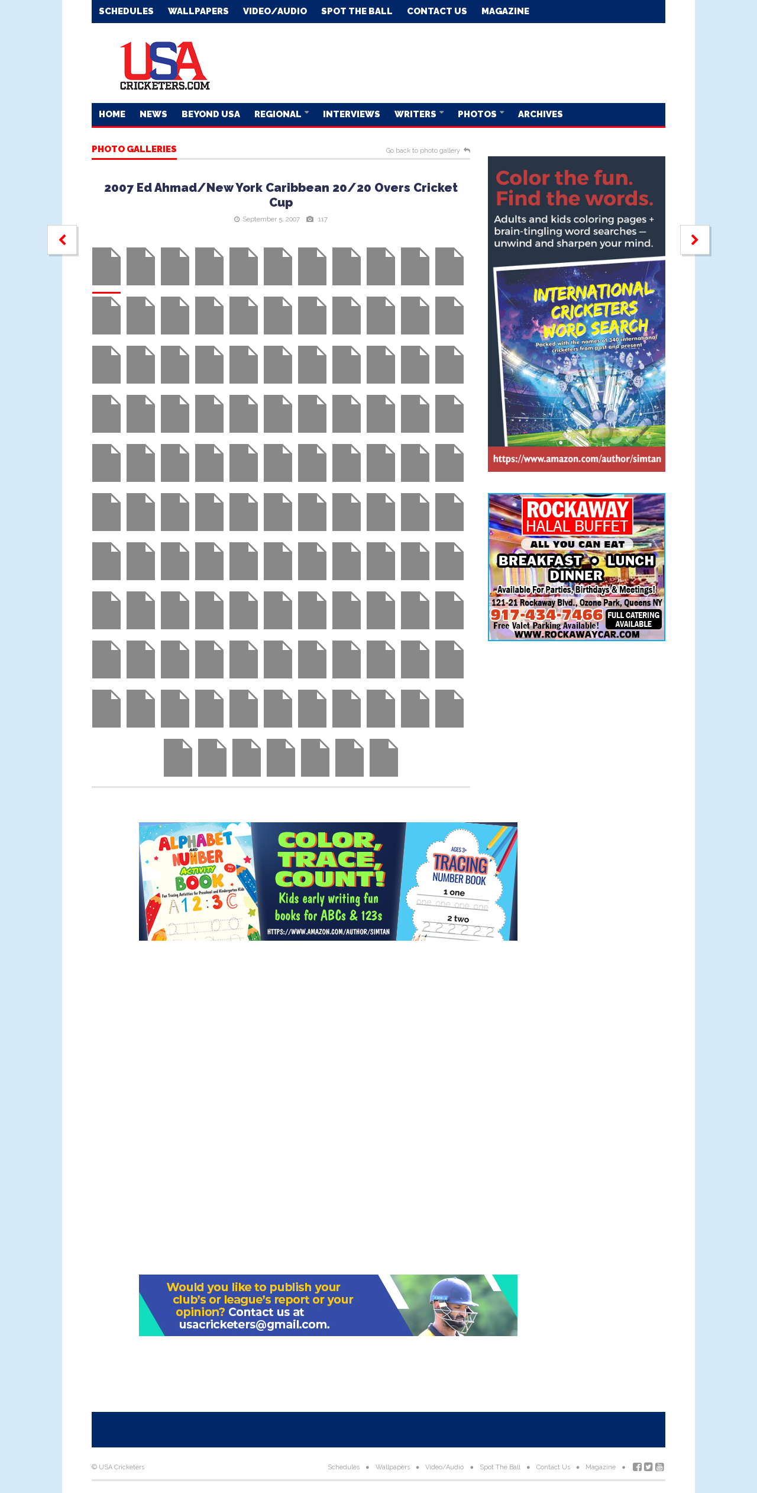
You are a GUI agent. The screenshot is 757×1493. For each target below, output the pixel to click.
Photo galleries (134, 150)
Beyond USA (211, 114)
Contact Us (437, 11)
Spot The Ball (357, 11)
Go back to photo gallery (423, 151)
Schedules (126, 11)
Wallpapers (198, 11)
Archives (540, 114)
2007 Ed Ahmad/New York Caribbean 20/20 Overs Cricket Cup (281, 195)
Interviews (351, 114)
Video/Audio (275, 11)
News (153, 114)
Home (112, 114)
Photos (478, 114)
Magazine (505, 11)
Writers (416, 114)
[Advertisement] (450, 62)
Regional (278, 114)
